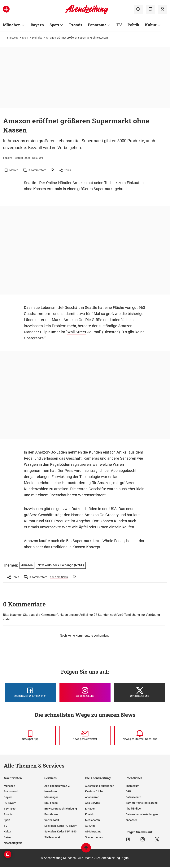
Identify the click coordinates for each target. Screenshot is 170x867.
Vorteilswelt (51, 820)
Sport (54, 24)
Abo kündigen (134, 808)
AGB (128, 791)
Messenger (51, 797)
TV (119, 24)
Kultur (151, 24)
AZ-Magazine (93, 831)
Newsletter (51, 791)
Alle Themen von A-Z (57, 785)
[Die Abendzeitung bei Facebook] (30, 692)
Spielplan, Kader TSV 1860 (60, 831)
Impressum (132, 785)
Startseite (12, 37)
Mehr (25, 37)
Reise (7, 837)
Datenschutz (133, 797)
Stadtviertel (11, 791)
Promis (75, 24)
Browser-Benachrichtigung (60, 808)
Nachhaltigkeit (13, 842)
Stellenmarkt (52, 837)
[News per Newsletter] (84, 735)
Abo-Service (92, 802)
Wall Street (76, 332)
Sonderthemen (94, 837)
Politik (133, 24)
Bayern (37, 24)
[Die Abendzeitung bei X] (139, 692)
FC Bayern (10, 802)
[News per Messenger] (30, 735)
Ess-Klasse (51, 814)
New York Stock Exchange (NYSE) (61, 565)
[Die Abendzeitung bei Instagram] (84, 692)
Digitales (37, 37)
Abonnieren (92, 797)
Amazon (79, 182)
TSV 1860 (9, 808)
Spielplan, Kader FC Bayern (60, 825)
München (12, 24)
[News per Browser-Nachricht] (139, 735)
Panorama (97, 24)
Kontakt (90, 814)
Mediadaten (92, 820)
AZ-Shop (90, 825)
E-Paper (90, 808)
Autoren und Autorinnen (99, 785)
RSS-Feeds (51, 802)
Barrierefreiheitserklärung (142, 802)
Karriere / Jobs (94, 791)
